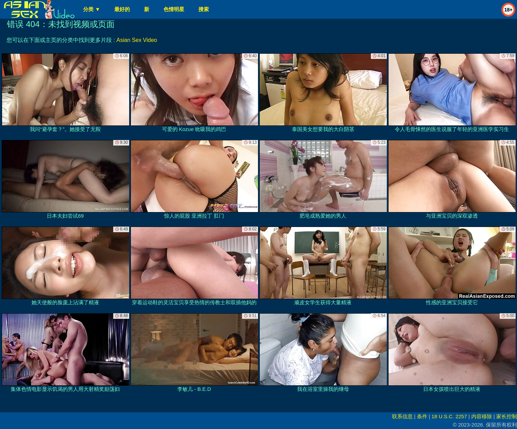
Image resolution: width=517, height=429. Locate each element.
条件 (422, 416)
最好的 (122, 9)
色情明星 (173, 9)
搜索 (203, 9)
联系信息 (402, 416)
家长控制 (506, 416)
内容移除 (481, 416)
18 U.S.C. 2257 (449, 416)
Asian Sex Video (136, 40)
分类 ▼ (91, 9)
